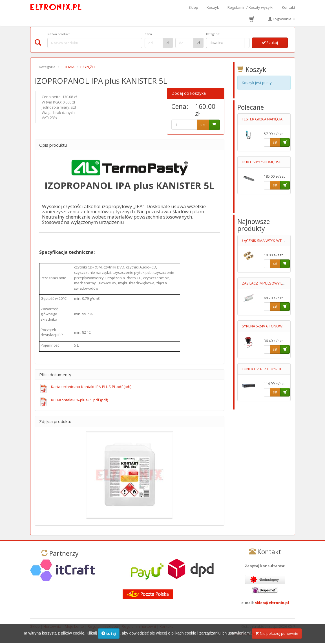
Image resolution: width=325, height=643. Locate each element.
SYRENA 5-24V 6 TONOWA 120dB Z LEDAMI (277, 326)
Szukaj (270, 42)
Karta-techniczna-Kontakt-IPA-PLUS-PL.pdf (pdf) (91, 386)
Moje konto (74, 626)
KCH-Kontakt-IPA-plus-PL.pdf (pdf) (79, 399)
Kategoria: (213, 34)
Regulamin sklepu (103, 626)
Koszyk (213, 7)
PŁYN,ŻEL (88, 66)
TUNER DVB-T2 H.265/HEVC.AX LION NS (274, 368)
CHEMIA (67, 66)
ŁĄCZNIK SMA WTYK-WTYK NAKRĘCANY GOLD (280, 240)
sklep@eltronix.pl (272, 602)
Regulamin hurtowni (139, 626)
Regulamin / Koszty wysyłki (250, 7)
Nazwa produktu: (59, 34)
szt (202, 124)
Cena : (149, 34)
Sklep (193, 7)
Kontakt (288, 7)
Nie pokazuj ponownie (276, 635)
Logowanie (281, 18)
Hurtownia (52, 626)
